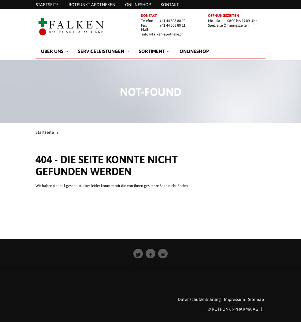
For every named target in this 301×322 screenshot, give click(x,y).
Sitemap (256, 299)
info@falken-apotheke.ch (163, 34)
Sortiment (152, 51)
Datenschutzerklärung (199, 299)
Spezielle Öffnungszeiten (228, 25)
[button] (138, 254)
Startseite (44, 132)
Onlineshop (194, 51)
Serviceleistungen (101, 51)
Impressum (234, 299)
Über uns (52, 51)
